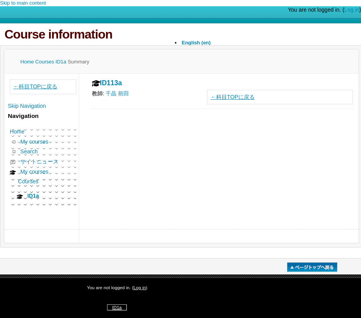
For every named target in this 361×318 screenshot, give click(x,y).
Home (27, 62)
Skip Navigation (27, 106)
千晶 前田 (117, 93)
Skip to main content (23, 3)
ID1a (62, 62)
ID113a (111, 83)
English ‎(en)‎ (196, 43)
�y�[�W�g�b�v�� (312, 267)
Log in (351, 10)
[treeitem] (43, 167)
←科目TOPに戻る (233, 97)
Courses (45, 62)
